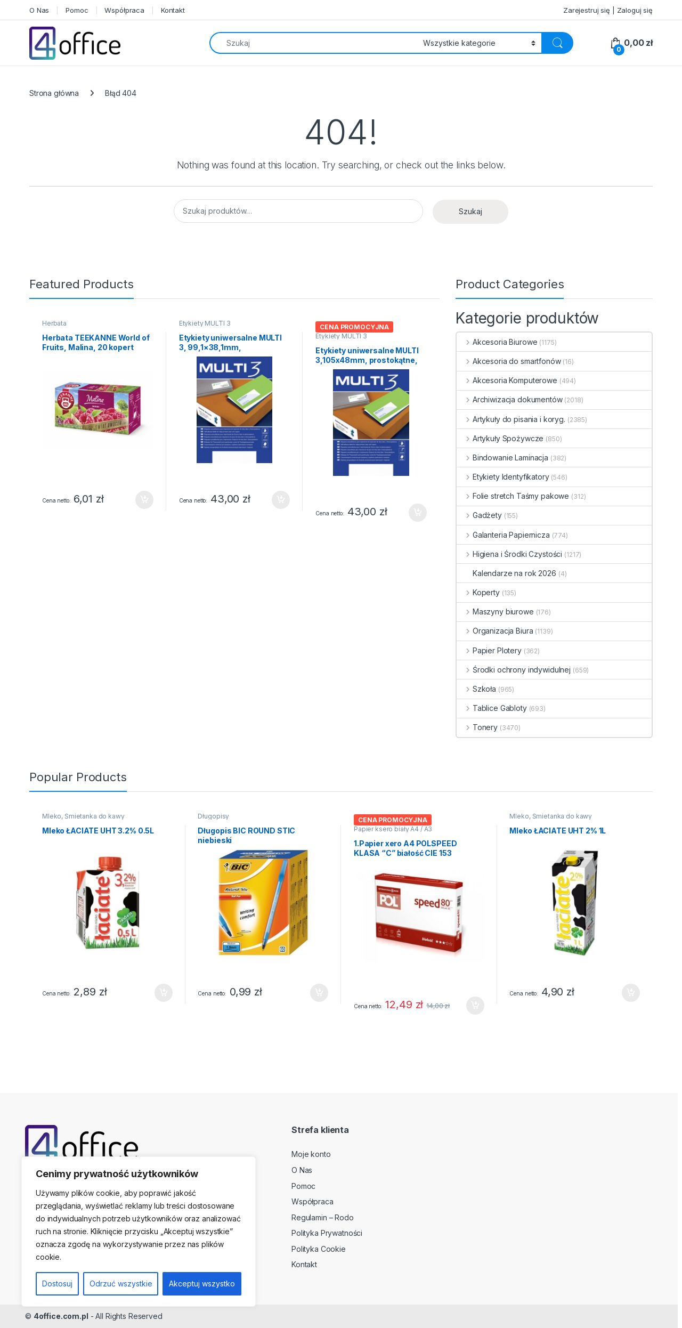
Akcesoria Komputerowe (507, 380)
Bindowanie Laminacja (502, 457)
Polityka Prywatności (326, 1232)
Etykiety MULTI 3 (205, 323)
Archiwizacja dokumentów (510, 399)
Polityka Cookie (318, 1248)
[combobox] (313, 43)
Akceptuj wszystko (202, 1283)
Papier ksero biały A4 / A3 (393, 829)
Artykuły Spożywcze (500, 438)
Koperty (478, 592)
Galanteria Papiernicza (503, 534)
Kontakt (173, 10)
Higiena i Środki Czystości (509, 553)
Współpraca (124, 10)
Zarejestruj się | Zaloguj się (608, 10)
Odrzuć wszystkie (121, 1283)
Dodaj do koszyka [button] (144, 500)
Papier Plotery (489, 650)
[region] (138, 1231)
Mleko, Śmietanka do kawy (83, 816)
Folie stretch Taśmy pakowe (513, 495)
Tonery (477, 727)
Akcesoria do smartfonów (509, 361)
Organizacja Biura (495, 630)
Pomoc (77, 10)
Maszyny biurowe (495, 611)
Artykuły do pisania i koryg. (511, 419)
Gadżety (479, 515)
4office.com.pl (61, 1316)
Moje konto (311, 1154)
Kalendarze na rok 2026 (506, 573)
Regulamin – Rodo (322, 1217)
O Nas (39, 10)
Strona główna (54, 93)
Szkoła (476, 688)
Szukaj (470, 211)
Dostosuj (57, 1283)
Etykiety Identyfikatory (503, 476)
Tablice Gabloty (492, 707)
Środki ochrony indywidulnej (514, 669)
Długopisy (213, 816)
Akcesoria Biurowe (497, 341)
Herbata (54, 323)
